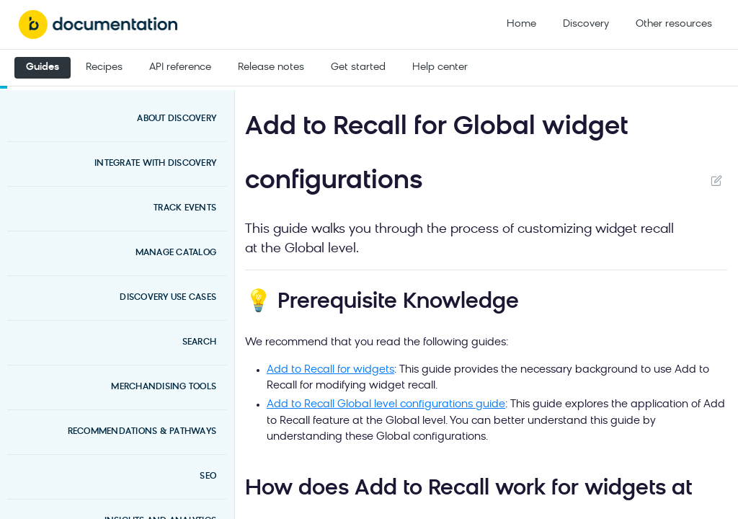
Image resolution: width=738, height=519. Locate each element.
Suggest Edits (716, 180)
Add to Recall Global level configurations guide (386, 404)
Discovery (586, 24)
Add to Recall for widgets (330, 370)
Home (521, 24)
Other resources (674, 24)
